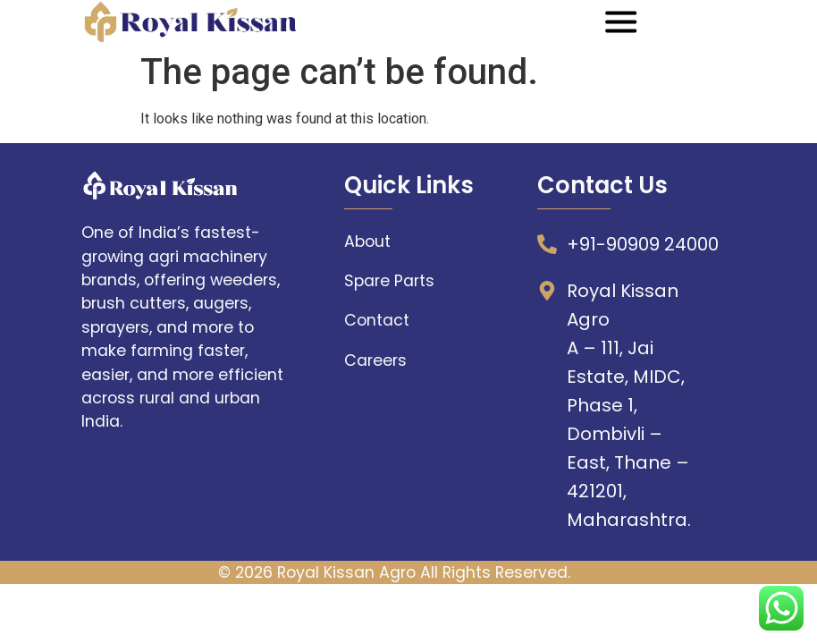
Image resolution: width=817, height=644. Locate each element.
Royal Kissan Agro (346, 572)
